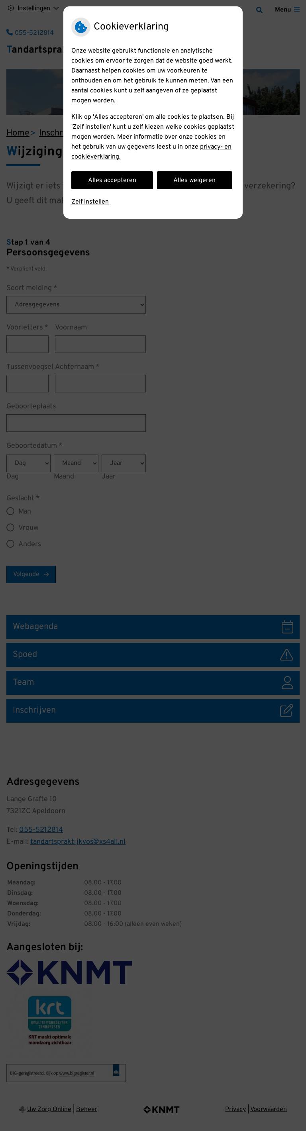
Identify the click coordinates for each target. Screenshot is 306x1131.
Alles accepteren (112, 180)
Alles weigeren (194, 180)
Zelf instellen (90, 202)
